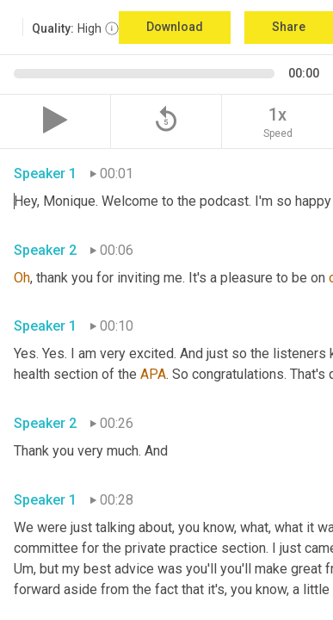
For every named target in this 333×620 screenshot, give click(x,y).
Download (174, 27)
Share (288, 27)
